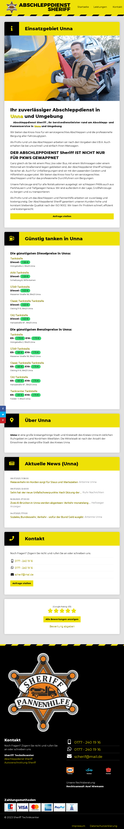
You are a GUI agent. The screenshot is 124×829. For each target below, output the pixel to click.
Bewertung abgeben (62, 626)
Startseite (83, 7)
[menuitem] (83, 7)
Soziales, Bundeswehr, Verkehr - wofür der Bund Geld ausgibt (46, 517)
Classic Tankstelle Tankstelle (27, 301)
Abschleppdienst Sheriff (18, 759)
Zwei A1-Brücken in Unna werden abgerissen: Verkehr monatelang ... (50, 502)
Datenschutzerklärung (103, 826)
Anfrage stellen (62, 216)
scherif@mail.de (24, 574)
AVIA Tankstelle (19, 272)
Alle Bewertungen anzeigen (62, 619)
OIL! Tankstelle (19, 315)
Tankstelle (16, 258)
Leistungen (100, 7)
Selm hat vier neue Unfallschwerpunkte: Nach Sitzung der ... (45, 492)
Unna (16, 116)
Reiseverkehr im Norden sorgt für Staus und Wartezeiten (44, 482)
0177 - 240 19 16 (24, 561)
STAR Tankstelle (20, 286)
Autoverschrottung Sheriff (20, 762)
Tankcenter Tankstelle (23, 391)
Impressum (78, 826)
